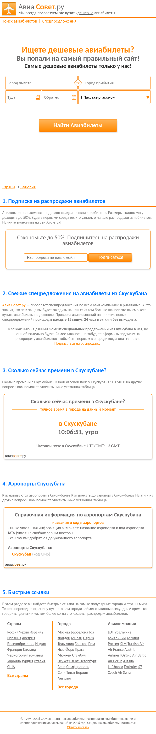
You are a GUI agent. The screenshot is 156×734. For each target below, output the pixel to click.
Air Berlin (115, 661)
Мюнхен (64, 655)
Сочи (62, 672)
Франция (14, 649)
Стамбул (79, 655)
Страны (8, 187)
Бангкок (81, 643)
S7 (140, 666)
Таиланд (29, 649)
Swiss (127, 672)
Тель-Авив (66, 643)
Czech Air (115, 672)
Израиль (36, 632)
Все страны (17, 675)
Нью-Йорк (66, 649)
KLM (123, 643)
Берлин (82, 672)
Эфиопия (28, 187)
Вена (62, 666)
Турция (27, 661)
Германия (35, 655)
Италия (39, 661)
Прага (79, 649)
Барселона (79, 632)
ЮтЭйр (125, 655)
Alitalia (128, 661)
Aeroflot (133, 638)
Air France (116, 649)
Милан (76, 638)
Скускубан (21, 554)
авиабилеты (66, 8)
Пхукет (63, 661)
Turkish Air (136, 643)
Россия (12, 632)
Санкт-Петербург (82, 661)
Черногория (17, 655)
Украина (14, 661)
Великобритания (20, 643)
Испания (14, 638)
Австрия (28, 638)
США (11, 666)
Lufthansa (115, 666)
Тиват (71, 672)
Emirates (130, 666)
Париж (88, 638)
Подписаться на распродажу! (77, 343)
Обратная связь (78, 727)
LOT (111, 632)
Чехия (24, 632)
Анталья (64, 678)
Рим (91, 643)
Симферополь (77, 666)
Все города (68, 687)
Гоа (91, 632)
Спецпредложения (59, 21)
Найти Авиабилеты (78, 125)
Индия (40, 643)
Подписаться (110, 257)
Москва (64, 632)
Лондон (64, 638)
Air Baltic (139, 655)
